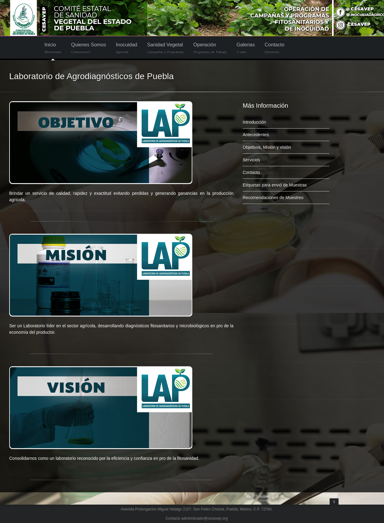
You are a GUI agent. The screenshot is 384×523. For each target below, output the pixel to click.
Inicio (53, 48)
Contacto (274, 48)
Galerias (246, 48)
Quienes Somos (88, 48)
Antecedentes (256, 134)
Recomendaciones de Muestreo (273, 197)
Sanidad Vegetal (165, 48)
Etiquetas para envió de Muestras (275, 185)
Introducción (254, 122)
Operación (210, 48)
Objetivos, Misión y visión (267, 147)
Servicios (251, 159)
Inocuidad (126, 48)
